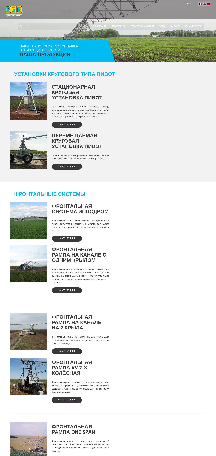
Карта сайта (147, 446)
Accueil (23, 431)
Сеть (164, 11)
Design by (187, 446)
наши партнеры (97, 446)
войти (184, 3)
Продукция (121, 11)
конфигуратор (195, 11)
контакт (177, 11)
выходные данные (123, 446)
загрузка (167, 446)
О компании (102, 11)
